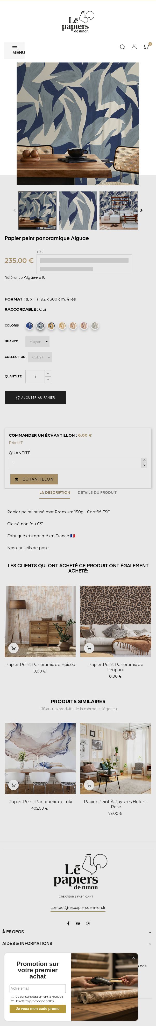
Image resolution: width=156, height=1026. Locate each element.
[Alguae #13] (73, 326)
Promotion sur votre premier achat (39, 970)
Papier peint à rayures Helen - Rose (116, 803)
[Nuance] (37, 341)
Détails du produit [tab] (98, 492)
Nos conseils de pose (28, 546)
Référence (14, 277)
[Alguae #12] (62, 326)
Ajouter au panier (35, 397)
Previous (14, 210)
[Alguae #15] (95, 326)
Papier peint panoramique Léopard (115, 666)
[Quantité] (35, 376)
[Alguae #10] (40, 326)
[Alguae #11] (51, 326)
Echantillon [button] (34, 479)
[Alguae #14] (84, 326)
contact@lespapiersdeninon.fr (78, 906)
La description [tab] (54, 492)
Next (141, 210)
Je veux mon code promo (39, 1009)
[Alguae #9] (29, 326)
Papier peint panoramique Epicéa (40, 663)
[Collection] (40, 357)
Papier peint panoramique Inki (40, 800)
